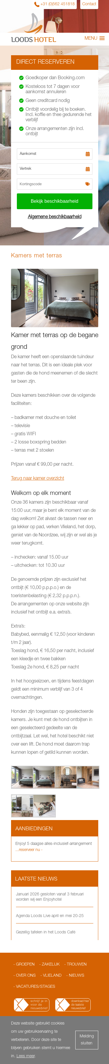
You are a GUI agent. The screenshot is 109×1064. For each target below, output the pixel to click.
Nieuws (76, 976)
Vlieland (52, 976)
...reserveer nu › (28, 850)
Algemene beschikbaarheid (54, 217)
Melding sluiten (87, 1040)
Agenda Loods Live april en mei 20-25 (50, 916)
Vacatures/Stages (35, 987)
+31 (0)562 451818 (57, 4)
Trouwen (77, 965)
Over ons (26, 976)
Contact (89, 4)
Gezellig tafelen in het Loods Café (45, 932)
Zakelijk (51, 965)
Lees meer (26, 1056)
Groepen (25, 965)
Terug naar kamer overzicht (37, 478)
